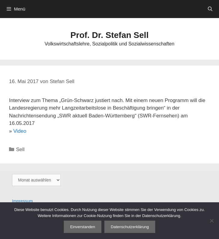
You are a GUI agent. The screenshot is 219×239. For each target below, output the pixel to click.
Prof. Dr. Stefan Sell (109, 35)
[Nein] (211, 221)
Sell (20, 149)
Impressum (22, 201)
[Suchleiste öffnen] (210, 9)
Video (19, 131)
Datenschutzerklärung (130, 227)
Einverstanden (82, 227)
